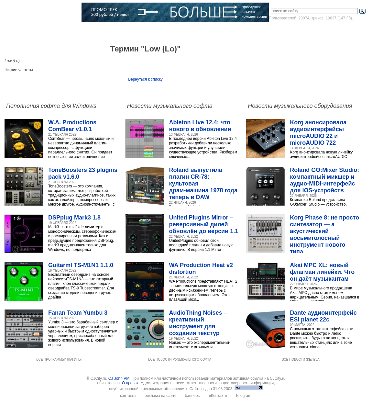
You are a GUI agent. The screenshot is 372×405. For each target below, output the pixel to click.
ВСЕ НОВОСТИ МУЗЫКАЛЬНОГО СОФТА (179, 359)
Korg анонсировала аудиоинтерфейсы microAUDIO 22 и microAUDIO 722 (318, 132)
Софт (40, 30)
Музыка (60, 30)
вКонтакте (218, 395)
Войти (308, 30)
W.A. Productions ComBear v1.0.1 (72, 125)
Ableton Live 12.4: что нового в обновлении (200, 125)
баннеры (193, 395)
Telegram (243, 395)
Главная (20, 30)
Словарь (132, 30)
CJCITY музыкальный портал (42, 13)
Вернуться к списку (145, 79)
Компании (157, 30)
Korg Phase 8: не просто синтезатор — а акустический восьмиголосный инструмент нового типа (324, 234)
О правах (130, 383)
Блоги (179, 30)
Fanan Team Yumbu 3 (77, 312)
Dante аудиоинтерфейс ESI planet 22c (323, 316)
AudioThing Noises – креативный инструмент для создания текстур (198, 322)
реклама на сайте (161, 395)
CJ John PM (118, 378)
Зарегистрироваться (340, 30)
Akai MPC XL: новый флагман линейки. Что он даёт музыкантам (322, 272)
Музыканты (106, 30)
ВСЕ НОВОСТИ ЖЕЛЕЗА (301, 359)
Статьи (81, 30)
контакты (128, 395)
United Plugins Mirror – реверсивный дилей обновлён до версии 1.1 (203, 224)
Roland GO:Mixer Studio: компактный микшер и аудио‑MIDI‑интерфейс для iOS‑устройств (324, 180)
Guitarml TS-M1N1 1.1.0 (80, 265)
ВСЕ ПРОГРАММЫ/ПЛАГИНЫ (59, 359)
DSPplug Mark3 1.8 (74, 217)
